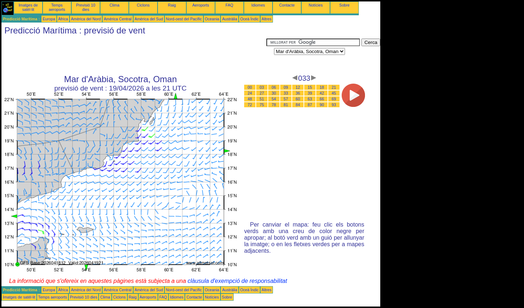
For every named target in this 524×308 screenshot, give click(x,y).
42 (322, 93)
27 (262, 93)
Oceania (212, 19)
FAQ (229, 5)
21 (334, 87)
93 (334, 105)
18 (322, 87)
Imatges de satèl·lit (28, 7)
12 (298, 87)
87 (310, 105)
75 (262, 105)
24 (250, 93)
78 (274, 105)
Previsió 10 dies (85, 7)
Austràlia (229, 19)
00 (250, 87)
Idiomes (258, 5)
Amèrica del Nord (86, 19)
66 (322, 99)
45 (334, 93)
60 (298, 99)
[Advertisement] (133, 55)
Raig (172, 5)
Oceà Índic (249, 19)
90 (322, 105)
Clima (114, 5)
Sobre (344, 5)
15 (310, 87)
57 (286, 99)
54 (274, 99)
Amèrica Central (117, 19)
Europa (49, 19)
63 (310, 99)
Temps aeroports (57, 7)
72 (250, 105)
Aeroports (200, 5)
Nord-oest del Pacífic (184, 19)
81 (286, 105)
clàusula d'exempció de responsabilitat (237, 281)
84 (298, 105)
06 (274, 87)
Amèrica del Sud (149, 19)
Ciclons (143, 5)
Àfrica (63, 19)
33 (286, 93)
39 (310, 93)
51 (262, 99)
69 (334, 99)
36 (298, 93)
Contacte (287, 5)
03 (262, 87)
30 (274, 93)
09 (286, 87)
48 (250, 99)
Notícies (316, 5)
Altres (266, 19)
